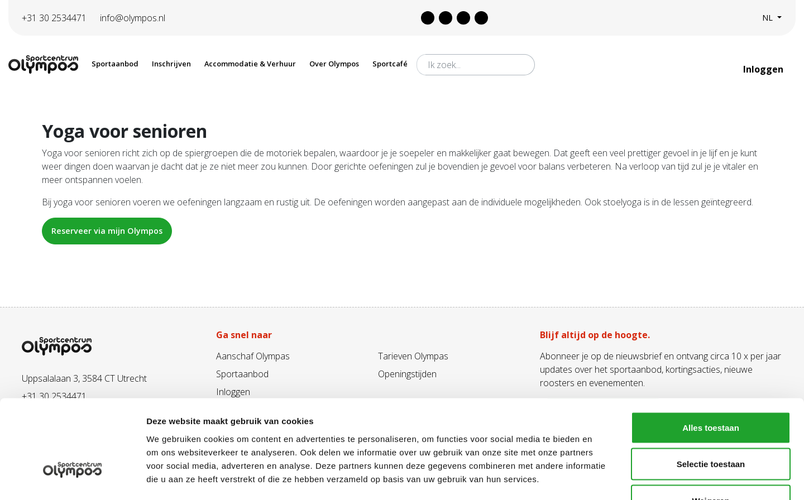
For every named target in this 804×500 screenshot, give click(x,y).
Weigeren (710, 426)
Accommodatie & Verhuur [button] (250, 64)
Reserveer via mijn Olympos (106, 230)
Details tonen (603, 478)
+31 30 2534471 (54, 18)
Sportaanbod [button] (115, 64)
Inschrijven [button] (171, 64)
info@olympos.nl (132, 18)
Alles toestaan (710, 353)
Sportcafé (390, 64)
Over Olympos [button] (334, 64)
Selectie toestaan (711, 390)
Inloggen (764, 69)
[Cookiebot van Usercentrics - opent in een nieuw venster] (72, 478)
